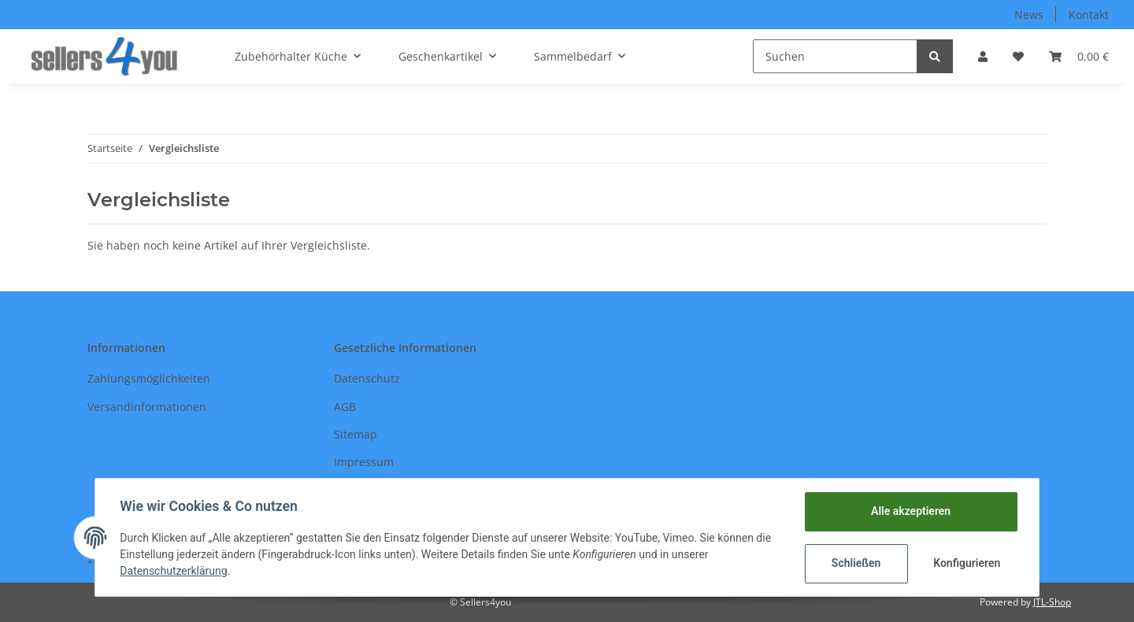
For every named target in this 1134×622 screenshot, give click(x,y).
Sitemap (355, 434)
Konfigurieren (966, 563)
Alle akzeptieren (910, 511)
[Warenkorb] (1078, 56)
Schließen (855, 563)
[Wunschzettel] (1018, 56)
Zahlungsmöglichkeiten (148, 378)
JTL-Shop (1052, 602)
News (1028, 14)
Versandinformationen (146, 406)
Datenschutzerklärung (174, 571)
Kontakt (1089, 14)
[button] (982, 56)
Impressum (364, 461)
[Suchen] (835, 56)
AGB (345, 406)
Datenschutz (367, 378)
